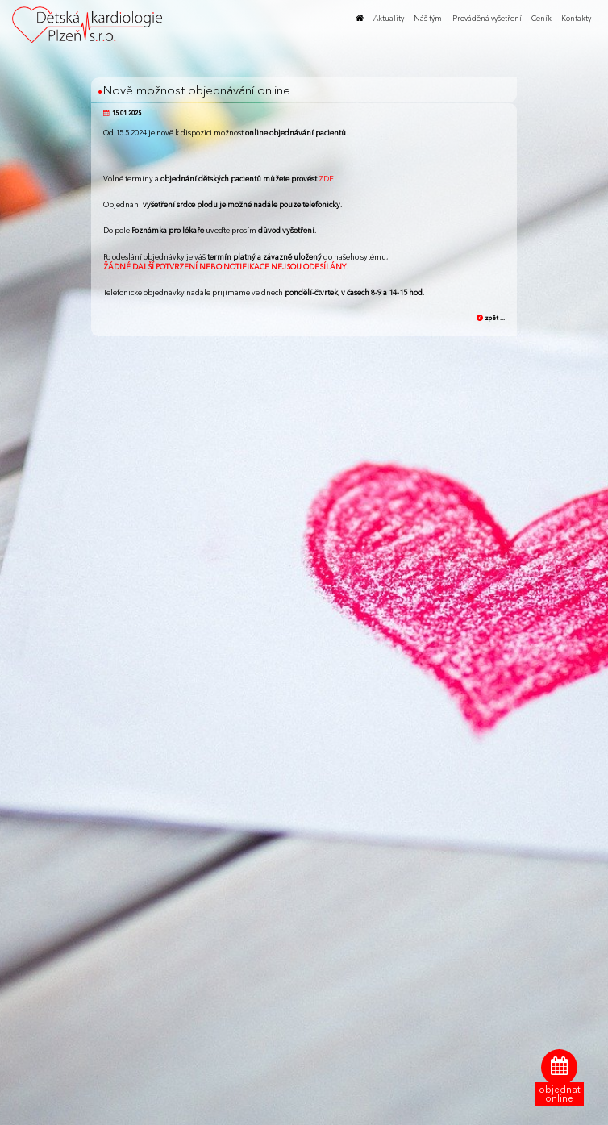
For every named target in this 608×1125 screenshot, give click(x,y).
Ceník (541, 18)
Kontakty (576, 18)
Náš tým (428, 18)
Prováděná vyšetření (487, 18)
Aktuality (388, 18)
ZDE (326, 178)
